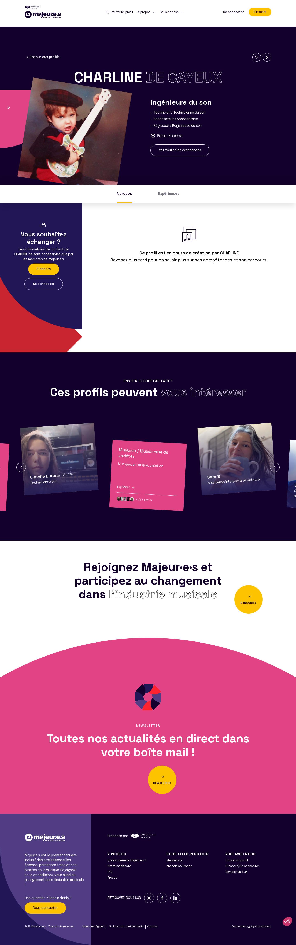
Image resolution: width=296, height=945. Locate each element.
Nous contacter (45, 908)
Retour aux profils (43, 57)
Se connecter (233, 12)
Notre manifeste (119, 866)
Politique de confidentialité (126, 927)
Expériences (168, 194)
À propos (124, 194)
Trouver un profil (236, 860)
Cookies (152, 927)
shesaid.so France (179, 866)
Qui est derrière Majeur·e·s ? (127, 860)
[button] (21, 467)
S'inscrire (260, 12)
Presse (112, 877)
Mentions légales (93, 927)
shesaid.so (174, 860)
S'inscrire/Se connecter (242, 866)
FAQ (110, 872)
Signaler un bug (236, 872)
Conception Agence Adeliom (251, 927)
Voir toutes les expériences (180, 150)
